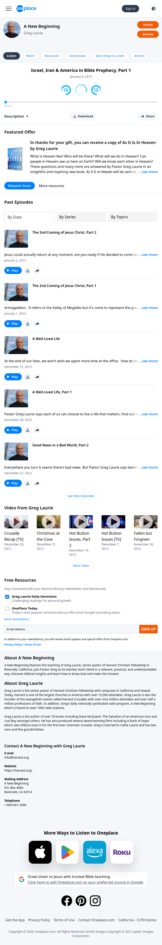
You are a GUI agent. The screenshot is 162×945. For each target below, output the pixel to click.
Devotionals (77, 56)
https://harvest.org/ (18, 770)
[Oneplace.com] (26, 8)
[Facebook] (66, 900)
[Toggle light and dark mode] (153, 9)
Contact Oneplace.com (96, 920)
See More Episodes (81, 496)
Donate (148, 34)
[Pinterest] (81, 900)
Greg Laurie (33, 33)
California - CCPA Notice (137, 920)
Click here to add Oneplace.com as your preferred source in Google (85, 882)
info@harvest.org (16, 757)
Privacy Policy (39, 920)
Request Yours (19, 185)
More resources (51, 185)
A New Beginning (42, 26)
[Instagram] (95, 900)
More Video (81, 566)
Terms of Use (64, 920)
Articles (139, 56)
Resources (52, 56)
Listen (11, 56)
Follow (148, 25)
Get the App (15, 920)
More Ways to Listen (110, 56)
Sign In (130, 8)
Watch (30, 56)
